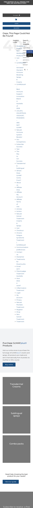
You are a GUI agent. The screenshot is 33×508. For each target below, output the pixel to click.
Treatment (20, 321)
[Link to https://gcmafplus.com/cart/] (16, 19)
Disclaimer (20, 257)
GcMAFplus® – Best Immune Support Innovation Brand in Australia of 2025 (21, 96)
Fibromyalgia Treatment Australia (21, 273)
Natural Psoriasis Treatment (20, 305)
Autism (19, 211)
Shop (18, 312)
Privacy (19, 300)
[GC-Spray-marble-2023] (16, 420)
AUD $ (29, 55)
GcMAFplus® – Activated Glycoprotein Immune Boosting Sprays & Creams (21, 72)
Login (18, 293)
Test (17, 149)
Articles (19, 209)
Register (19, 309)
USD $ (29, 51)
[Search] (25, 70)
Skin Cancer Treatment (20, 317)
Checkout (20, 230)
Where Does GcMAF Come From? (19, 175)
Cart (17, 228)
